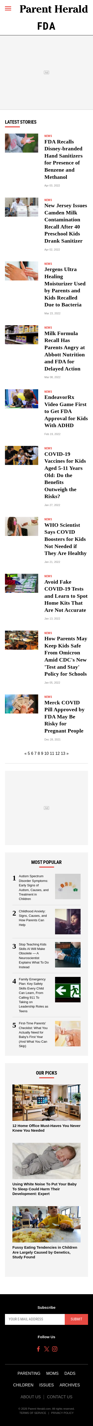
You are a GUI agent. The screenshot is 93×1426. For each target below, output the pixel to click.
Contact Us (59, 1397)
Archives (70, 1385)
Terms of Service (32, 1412)
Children (23, 1385)
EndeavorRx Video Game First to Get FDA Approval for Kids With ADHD (66, 411)
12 (57, 753)
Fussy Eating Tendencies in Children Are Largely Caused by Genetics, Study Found (44, 1252)
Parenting (29, 1373)
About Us (31, 1397)
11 (52, 753)
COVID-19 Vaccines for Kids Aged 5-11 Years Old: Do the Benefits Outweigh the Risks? (65, 475)
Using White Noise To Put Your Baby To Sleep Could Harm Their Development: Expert (44, 1189)
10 (46, 753)
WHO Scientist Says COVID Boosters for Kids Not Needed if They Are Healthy (65, 539)
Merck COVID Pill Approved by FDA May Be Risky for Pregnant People (64, 716)
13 (63, 753)
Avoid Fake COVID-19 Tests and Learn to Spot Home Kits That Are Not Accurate (66, 596)
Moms (52, 1373)
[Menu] (8, 8)
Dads (69, 1373)
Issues (46, 1385)
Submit (76, 1319)
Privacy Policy (62, 1412)
